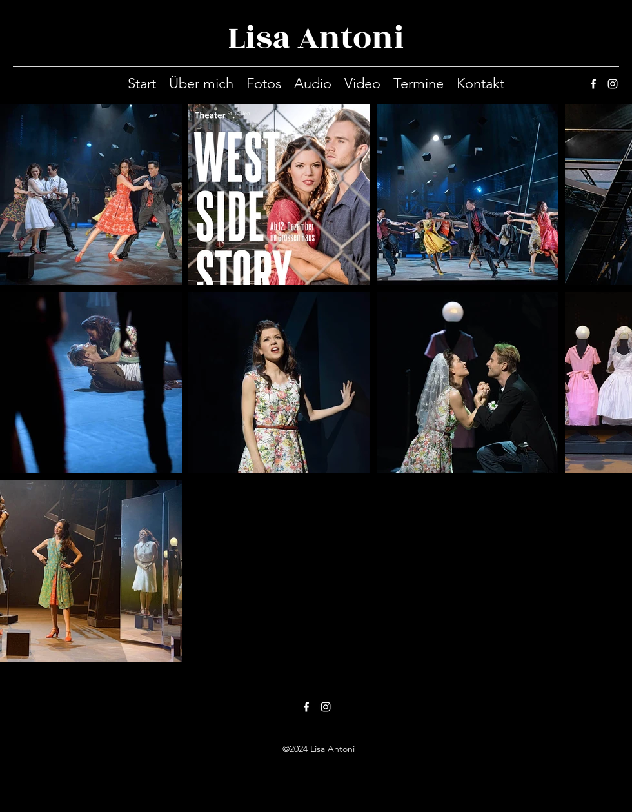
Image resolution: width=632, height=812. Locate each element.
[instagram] (612, 83)
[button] (264, 84)
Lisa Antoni (316, 38)
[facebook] (593, 83)
